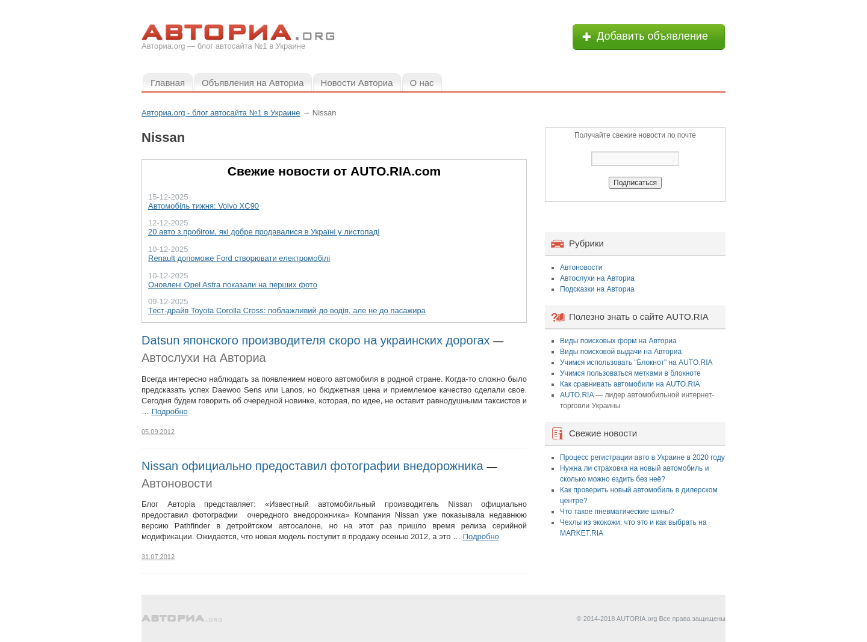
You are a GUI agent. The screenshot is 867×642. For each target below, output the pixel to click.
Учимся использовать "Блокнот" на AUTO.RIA (636, 362)
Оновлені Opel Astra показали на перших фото (232, 284)
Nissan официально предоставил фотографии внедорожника (312, 465)
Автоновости (177, 483)
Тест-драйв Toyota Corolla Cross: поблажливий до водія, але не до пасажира (287, 310)
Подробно (170, 411)
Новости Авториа (357, 83)
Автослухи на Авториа (203, 357)
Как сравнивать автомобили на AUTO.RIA (630, 384)
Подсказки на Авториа (597, 289)
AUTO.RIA (577, 395)
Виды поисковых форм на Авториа (618, 341)
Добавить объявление (652, 36)
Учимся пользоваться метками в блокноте (630, 373)
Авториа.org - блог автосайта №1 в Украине (220, 112)
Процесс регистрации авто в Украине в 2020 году (642, 457)
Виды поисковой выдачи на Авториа (621, 351)
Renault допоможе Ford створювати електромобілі (239, 258)
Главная (168, 83)
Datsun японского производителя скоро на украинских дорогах (315, 340)
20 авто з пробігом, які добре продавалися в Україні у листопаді (263, 231)
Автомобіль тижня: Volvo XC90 (203, 205)
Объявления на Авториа (252, 83)
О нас (422, 83)
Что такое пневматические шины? (617, 511)
